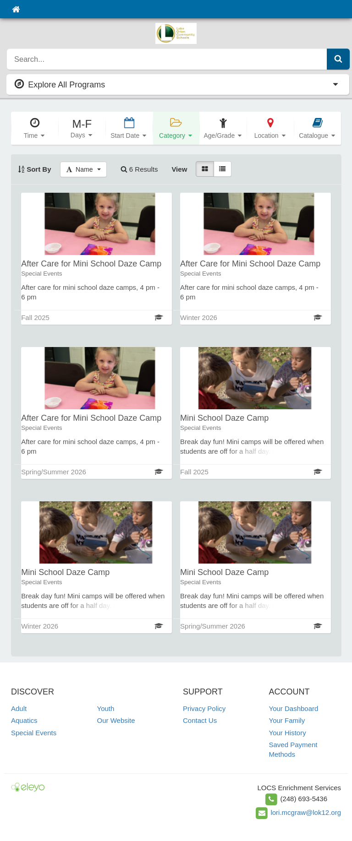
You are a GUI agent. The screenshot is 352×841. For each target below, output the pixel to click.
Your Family (287, 720)
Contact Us (200, 720)
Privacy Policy (204, 708)
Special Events (33, 733)
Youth (106, 708)
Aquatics (24, 720)
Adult (19, 708)
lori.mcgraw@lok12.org (305, 812)
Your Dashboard (294, 708)
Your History (287, 733)
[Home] (16, 9)
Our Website (116, 720)
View (179, 169)
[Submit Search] (338, 59)
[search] (167, 59)
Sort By (34, 169)
